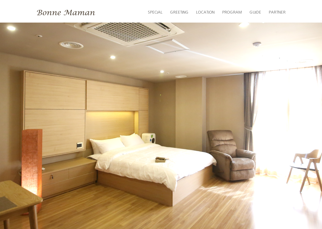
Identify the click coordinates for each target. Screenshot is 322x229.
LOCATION (205, 12)
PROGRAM (232, 12)
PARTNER (277, 12)
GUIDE (255, 12)
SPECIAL (155, 12)
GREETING (179, 12)
